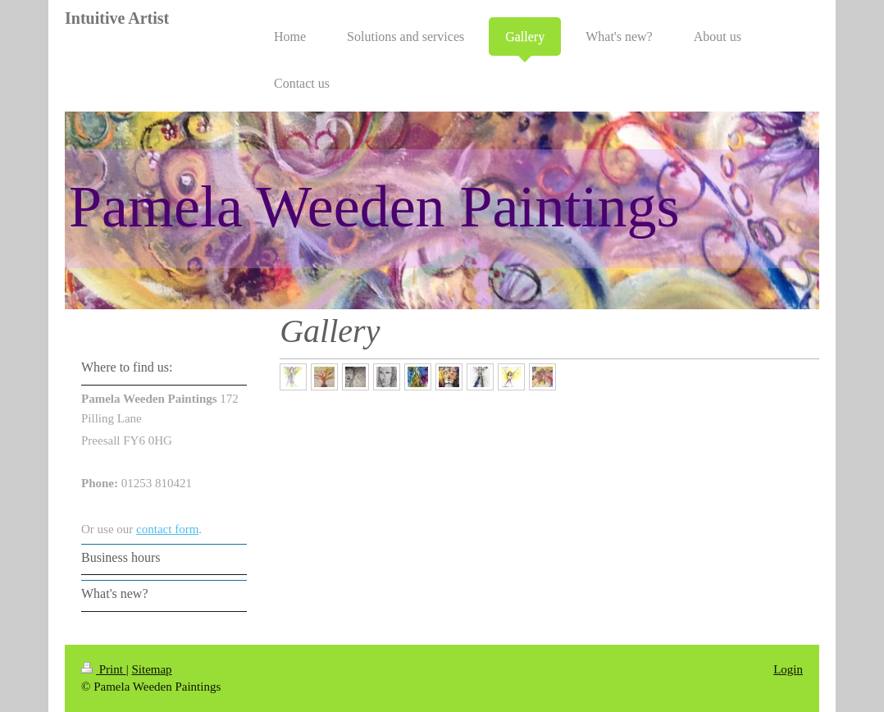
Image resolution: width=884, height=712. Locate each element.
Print (103, 669)
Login (788, 669)
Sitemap (151, 669)
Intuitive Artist (117, 18)
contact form (167, 529)
